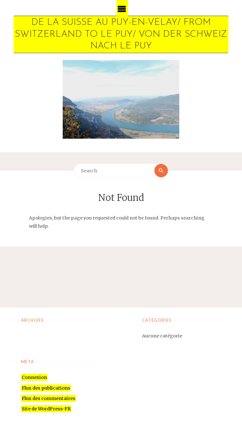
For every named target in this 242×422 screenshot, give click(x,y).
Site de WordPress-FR (46, 409)
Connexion (34, 377)
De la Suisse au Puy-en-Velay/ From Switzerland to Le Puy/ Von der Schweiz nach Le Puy (121, 34)
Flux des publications (46, 388)
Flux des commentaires (48, 398)
